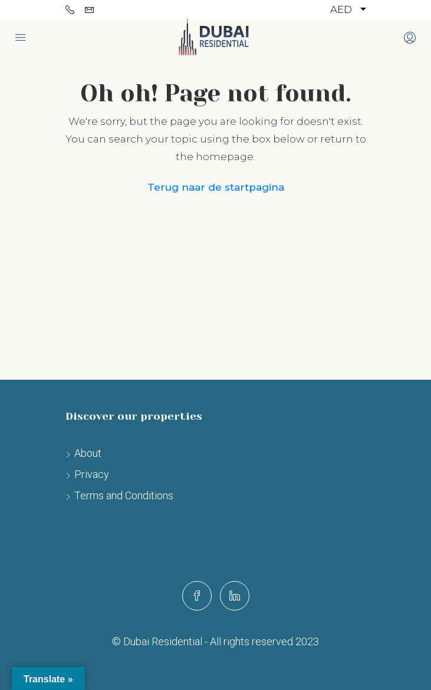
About (87, 453)
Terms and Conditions (123, 495)
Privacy (91, 474)
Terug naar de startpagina (215, 187)
